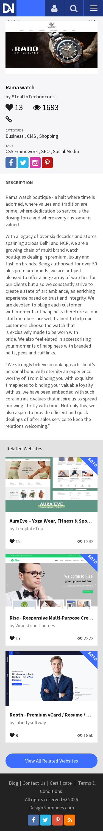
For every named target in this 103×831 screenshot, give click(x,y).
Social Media (66, 151)
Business (14, 136)
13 (14, 104)
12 (15, 541)
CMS (31, 136)
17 (15, 638)
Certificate (61, 783)
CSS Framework (21, 151)
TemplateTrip (29, 528)
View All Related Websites (51, 761)
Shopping (48, 136)
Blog (13, 783)
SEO (45, 151)
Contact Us (34, 783)
